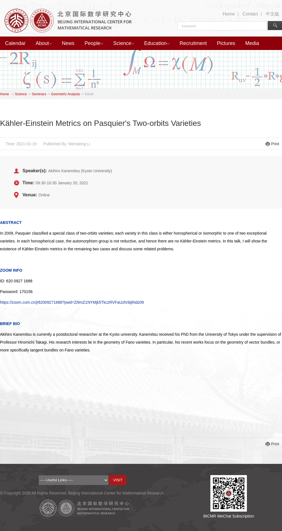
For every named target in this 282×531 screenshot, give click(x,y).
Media (252, 43)
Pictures (226, 43)
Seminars (39, 94)
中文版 (272, 14)
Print (275, 144)
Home (229, 14)
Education (156, 43)
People (94, 43)
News (68, 43)
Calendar (15, 43)
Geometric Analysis (65, 94)
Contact (250, 14)
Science (123, 43)
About (44, 43)
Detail (89, 94)
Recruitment (193, 43)
